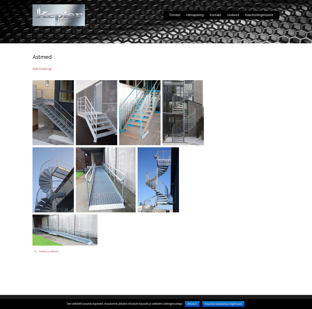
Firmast (175, 15)
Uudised (233, 15)
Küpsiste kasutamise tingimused (223, 304)
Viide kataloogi (42, 69)
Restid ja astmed (48, 251)
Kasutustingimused (259, 15)
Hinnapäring (195, 15)
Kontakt (215, 15)
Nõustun (192, 304)
